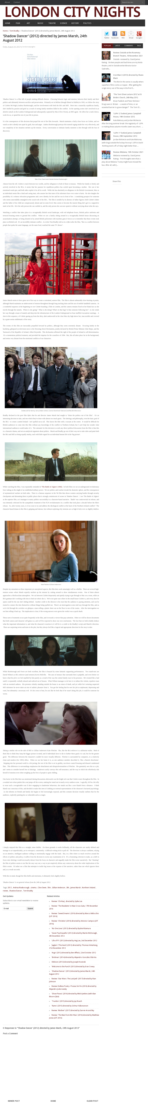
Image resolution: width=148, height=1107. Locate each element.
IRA (67, 888)
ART (28, 23)
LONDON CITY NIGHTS (72, 12)
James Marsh (75, 888)
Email (131, 38)
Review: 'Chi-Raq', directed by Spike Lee (67, 901)
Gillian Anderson (58, 888)
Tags (139, 46)
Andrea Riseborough (21, 888)
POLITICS (87, 23)
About (7, 2)
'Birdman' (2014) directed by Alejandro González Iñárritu (74, 957)
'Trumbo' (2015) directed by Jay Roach (67, 1001)
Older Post (92, 1101)
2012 (10, 888)
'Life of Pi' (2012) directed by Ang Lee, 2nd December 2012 (74, 941)
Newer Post (14, 1101)
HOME (7, 23)
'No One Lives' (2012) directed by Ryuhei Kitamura (71, 928)
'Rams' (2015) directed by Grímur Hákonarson (70, 1006)
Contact (17, 2)
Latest (117, 46)
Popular (107, 46)
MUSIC (40, 23)
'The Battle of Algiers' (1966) (51, 487)
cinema (33, 888)
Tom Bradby (14, 31)
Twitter (106, 38)
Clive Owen (42, 888)
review (5, 891)
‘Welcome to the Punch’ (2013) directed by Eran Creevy (73, 967)
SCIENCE (63, 23)
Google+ (139, 38)
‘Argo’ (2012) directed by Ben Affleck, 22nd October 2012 (74, 953)
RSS (123, 38)
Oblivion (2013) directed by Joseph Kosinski (69, 962)
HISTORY (75, 23)
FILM (18, 23)
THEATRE (52, 23)
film (49, 888)
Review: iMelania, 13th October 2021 (128, 152)
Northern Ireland (88, 888)
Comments (128, 46)
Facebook (114, 38)
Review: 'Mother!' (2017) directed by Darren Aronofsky (73, 1010)
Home (5, 31)
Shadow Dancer (15, 891)
